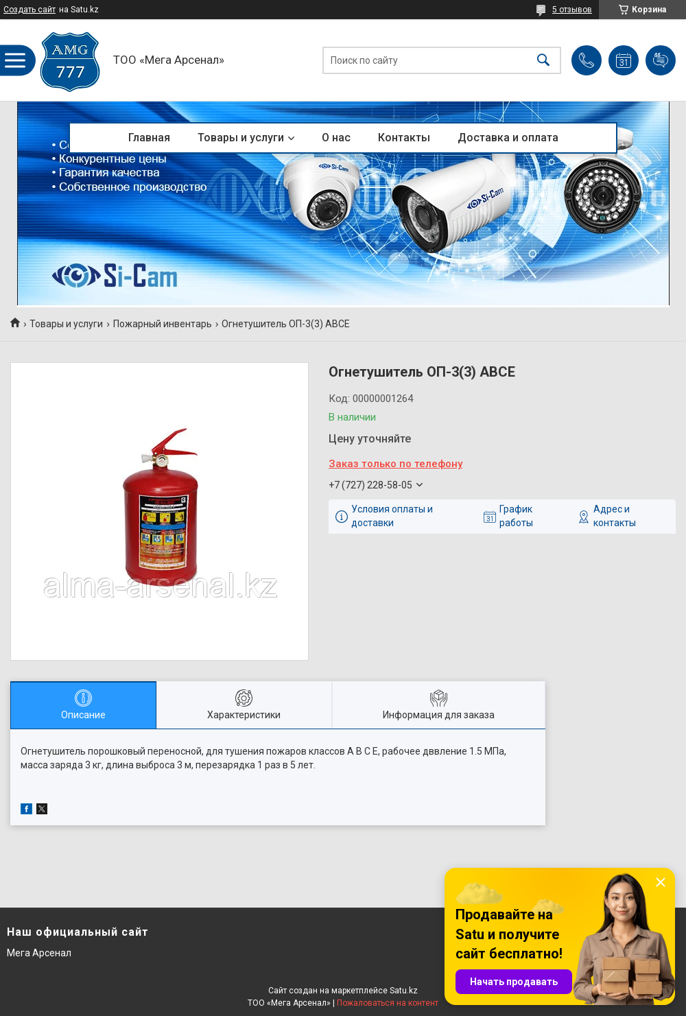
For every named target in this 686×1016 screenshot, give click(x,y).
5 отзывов (572, 9)
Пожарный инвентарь (162, 323)
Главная (149, 137)
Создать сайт (29, 9)
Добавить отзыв (661, 60)
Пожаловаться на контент (387, 1003)
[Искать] (543, 60)
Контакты (404, 137)
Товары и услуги (241, 137)
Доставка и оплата (508, 137)
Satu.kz (404, 990)
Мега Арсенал (39, 952)
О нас (336, 137)
